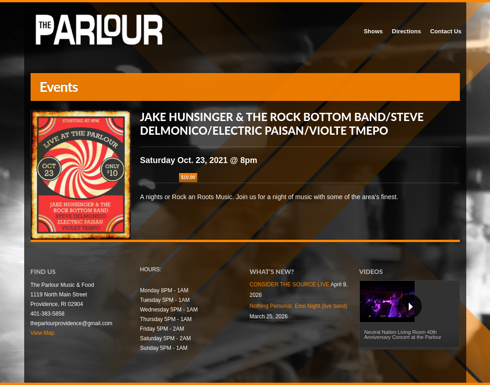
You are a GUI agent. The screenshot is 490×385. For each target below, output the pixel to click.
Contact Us (446, 31)
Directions (406, 31)
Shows (373, 31)
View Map (42, 333)
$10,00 (188, 177)
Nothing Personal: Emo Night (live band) (299, 306)
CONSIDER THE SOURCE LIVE (289, 284)
